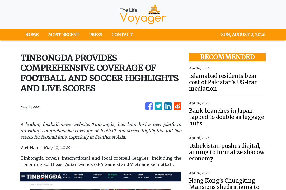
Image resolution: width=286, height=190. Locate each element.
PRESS (95, 34)
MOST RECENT (63, 34)
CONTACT (122, 34)
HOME (32, 34)
